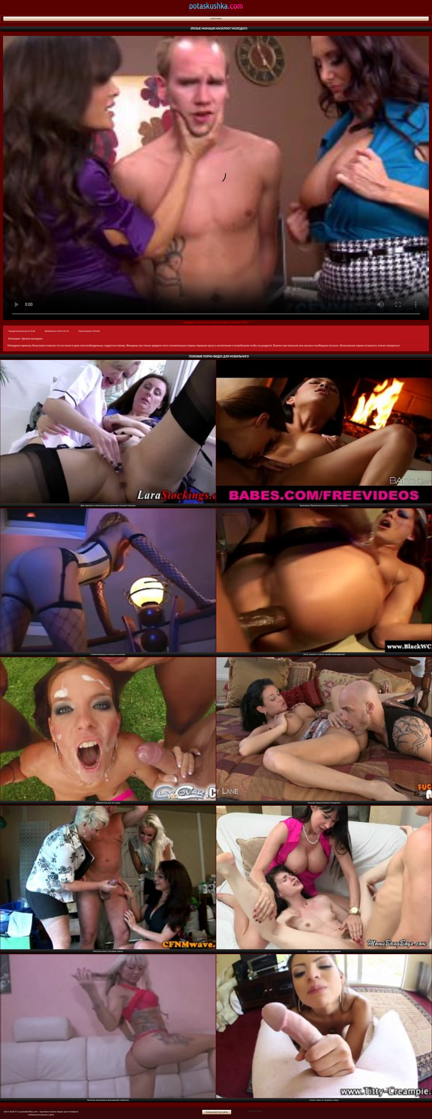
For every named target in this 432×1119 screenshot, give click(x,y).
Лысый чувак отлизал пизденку (323, 802)
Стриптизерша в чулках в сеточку (108, 654)
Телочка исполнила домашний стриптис (108, 1099)
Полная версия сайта (217, 1112)
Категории (216, 19)
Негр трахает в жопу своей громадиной (324, 654)
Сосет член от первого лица (323, 1099)
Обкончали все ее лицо (108, 802)
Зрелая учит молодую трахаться (324, 951)
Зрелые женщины (31, 338)
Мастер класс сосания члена (108, 951)
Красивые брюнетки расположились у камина (324, 505)
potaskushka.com (216, 7)
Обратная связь (255, 1111)
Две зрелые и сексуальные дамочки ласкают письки (107, 505)
